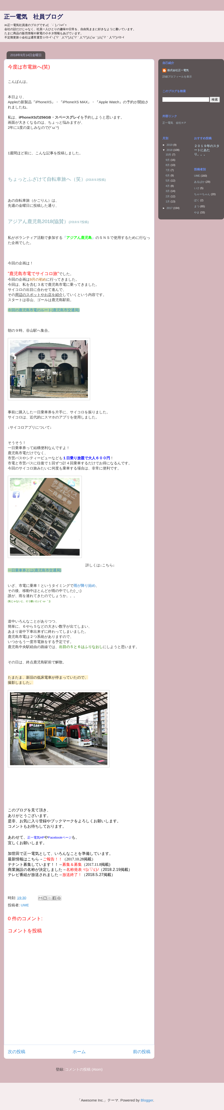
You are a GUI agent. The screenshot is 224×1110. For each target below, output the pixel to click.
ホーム (79, 1051)
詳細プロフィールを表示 (177, 76)
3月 (168, 191)
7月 (168, 170)
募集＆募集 (72, 864)
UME (25, 905)
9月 (168, 159)
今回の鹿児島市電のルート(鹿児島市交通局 (43, 310)
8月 (168, 165)
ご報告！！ (52, 859)
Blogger (147, 1100)
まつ (196, 206)
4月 (168, 185)
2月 (168, 196)
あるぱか (199, 181)
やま (196, 212)
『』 (79, 237)
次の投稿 (16, 1051)
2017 (170, 208)
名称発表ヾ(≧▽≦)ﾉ (82, 869)
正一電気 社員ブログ (33, 16)
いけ (196, 188)
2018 (170, 149)
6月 (168, 175)
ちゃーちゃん (202, 194)
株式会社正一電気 (178, 70)
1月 (168, 201)
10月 (169, 154)
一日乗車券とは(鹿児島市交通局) (34, 570)
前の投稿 (141, 1051)
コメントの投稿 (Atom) (84, 1069)
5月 (168, 180)
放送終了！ (72, 875)
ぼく (196, 200)
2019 (170, 144)
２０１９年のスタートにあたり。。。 (206, 150)
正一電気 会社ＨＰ (174, 122)
